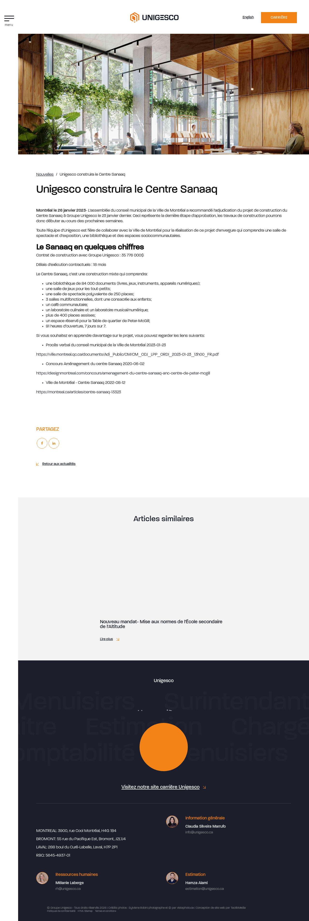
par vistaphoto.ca (183, 908)
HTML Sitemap (85, 911)
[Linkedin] (54, 443)
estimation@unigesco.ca (204, 889)
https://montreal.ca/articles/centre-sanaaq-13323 (78, 392)
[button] (9, 20)
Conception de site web (210, 908)
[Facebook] (42, 443)
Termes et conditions (105, 911)
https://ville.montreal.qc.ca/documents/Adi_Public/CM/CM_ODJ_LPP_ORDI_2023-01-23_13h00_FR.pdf (127, 355)
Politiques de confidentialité (61, 911)
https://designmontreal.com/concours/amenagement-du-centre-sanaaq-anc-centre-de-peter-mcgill (123, 373)
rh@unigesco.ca (68, 889)
